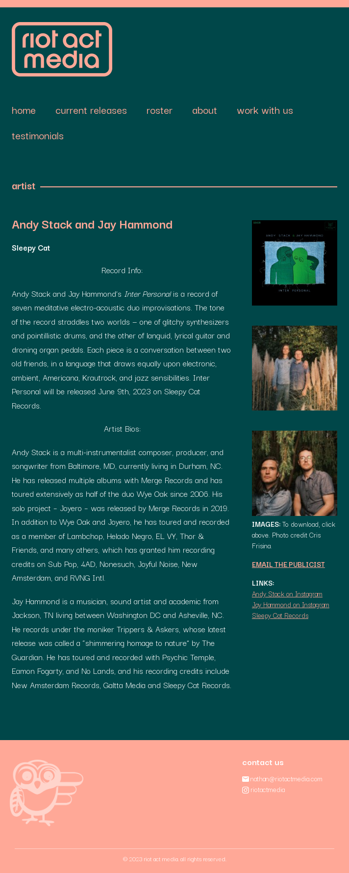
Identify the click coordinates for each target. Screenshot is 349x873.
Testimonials (38, 135)
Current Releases (91, 109)
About (204, 109)
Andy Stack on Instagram (287, 593)
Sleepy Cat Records (280, 615)
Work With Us (265, 109)
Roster (160, 109)
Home (24, 109)
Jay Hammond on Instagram (290, 604)
